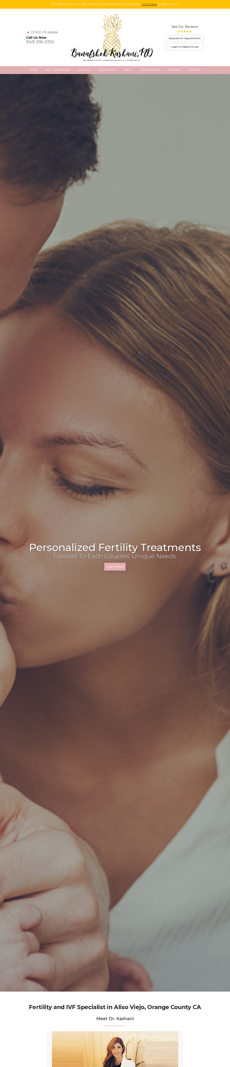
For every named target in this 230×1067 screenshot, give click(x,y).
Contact (194, 69)
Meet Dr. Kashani (57, 69)
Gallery (84, 69)
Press (128, 69)
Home (33, 69)
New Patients (150, 69)
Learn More (115, 567)
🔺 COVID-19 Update (42, 32)
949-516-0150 (40, 41)
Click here (149, 4)
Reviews (174, 69)
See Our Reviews (184, 27)
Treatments (107, 69)
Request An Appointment (184, 38)
